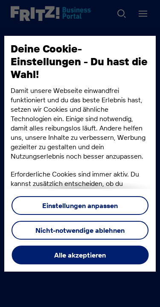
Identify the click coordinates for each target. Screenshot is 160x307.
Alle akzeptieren (80, 255)
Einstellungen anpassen (80, 205)
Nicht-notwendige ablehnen (80, 230)
